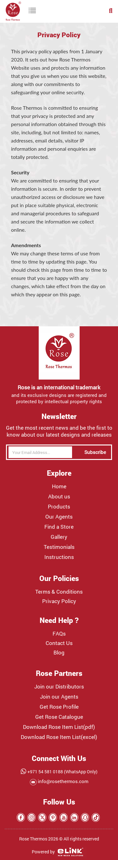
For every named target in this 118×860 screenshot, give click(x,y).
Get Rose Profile (59, 706)
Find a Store (59, 526)
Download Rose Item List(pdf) (59, 726)
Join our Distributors (59, 686)
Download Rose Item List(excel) (59, 737)
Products (59, 506)
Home (59, 486)
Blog (59, 652)
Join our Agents (59, 696)
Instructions (59, 557)
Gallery (59, 536)
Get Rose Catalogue (59, 716)
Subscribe (95, 452)
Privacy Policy (59, 601)
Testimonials (59, 546)
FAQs (59, 633)
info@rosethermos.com (62, 781)
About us (59, 496)
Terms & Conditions (59, 591)
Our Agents (59, 516)
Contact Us (59, 643)
